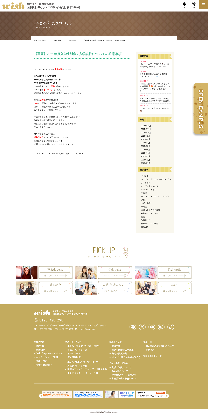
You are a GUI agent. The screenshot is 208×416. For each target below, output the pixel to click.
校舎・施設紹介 (43, 364)
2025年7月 (145, 143)
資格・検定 (41, 361)
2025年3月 (145, 156)
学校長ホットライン (152, 356)
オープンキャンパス (149, 186)
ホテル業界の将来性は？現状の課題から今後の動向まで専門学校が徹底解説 (154, 98)
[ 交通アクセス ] (100, 325)
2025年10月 (146, 132)
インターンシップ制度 (47, 357)
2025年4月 (145, 153)
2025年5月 (145, 150)
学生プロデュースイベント (49, 353)
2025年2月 (145, 160)
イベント (145, 176)
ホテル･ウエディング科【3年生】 (83, 362)
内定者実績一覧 (119, 353)
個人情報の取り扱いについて (160, 346)
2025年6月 (145, 146)
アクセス (150, 350)
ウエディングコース (77, 350)
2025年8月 (145, 139)
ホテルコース (74, 353)
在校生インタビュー (149, 213)
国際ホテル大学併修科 (150, 210)
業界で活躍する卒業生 (122, 350)
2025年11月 (146, 129)
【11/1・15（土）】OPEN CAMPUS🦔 (154, 108)
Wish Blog (58, 40)
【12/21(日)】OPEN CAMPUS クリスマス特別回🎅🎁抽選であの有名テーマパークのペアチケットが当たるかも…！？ (155, 86)
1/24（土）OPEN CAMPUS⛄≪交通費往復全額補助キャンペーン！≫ (154, 64)
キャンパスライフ (148, 190)
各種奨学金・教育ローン (124, 378)
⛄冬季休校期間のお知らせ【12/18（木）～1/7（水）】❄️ (153, 74)
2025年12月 (146, 126)
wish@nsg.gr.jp (88, 329)
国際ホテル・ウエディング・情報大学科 (87, 369)
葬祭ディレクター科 (149, 223)
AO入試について (120, 371)
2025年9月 (145, 136)
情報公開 (147, 342)
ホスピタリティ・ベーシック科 (82, 373)
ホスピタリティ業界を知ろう (126, 357)
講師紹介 (145, 227)
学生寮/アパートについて (124, 375)
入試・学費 (73, 40)
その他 (144, 193)
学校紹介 (40, 346)
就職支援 (116, 346)
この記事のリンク (80, 154)
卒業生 (144, 207)
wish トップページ (40, 40)
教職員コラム (146, 220)
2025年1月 (145, 163)
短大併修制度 (74, 357)
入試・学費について (121, 367)
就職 (143, 217)
